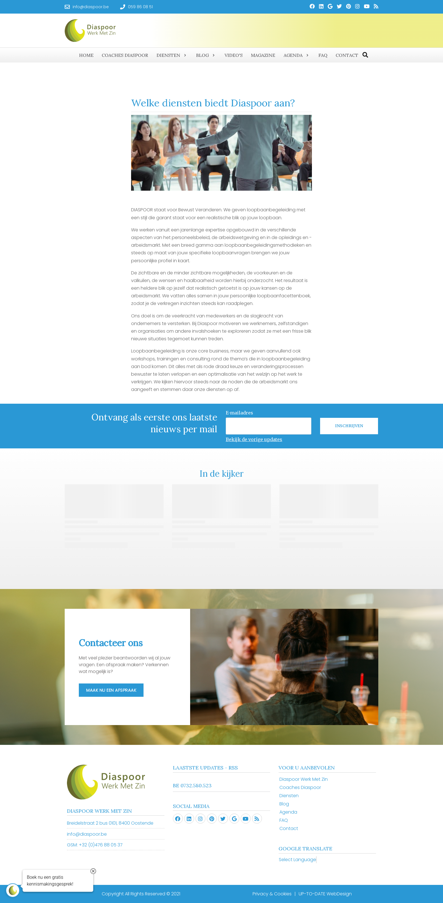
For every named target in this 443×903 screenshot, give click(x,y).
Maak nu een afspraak (111, 690)
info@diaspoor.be (87, 834)
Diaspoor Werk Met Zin (303, 779)
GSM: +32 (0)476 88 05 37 (95, 845)
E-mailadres (239, 413)
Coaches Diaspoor (300, 787)
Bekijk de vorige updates (254, 439)
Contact (288, 828)
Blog (284, 804)
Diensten (289, 795)
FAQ (283, 820)
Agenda (288, 812)
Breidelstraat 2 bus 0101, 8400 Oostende (110, 823)
